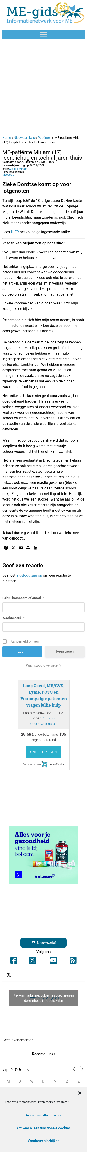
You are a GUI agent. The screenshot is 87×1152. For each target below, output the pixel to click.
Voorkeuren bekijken (43, 1141)
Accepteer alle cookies (43, 1115)
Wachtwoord (13, 618)
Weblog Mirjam (18, 169)
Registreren (65, 651)
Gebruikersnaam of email (23, 598)
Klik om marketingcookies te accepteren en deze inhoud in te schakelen (43, 998)
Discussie (8, 174)
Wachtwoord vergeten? (43, 665)
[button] (80, 1093)
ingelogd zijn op (29, 575)
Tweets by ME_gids (43, 998)
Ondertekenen (43, 752)
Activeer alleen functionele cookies (43, 1128)
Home (6, 137)
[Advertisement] (43, 87)
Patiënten (45, 137)
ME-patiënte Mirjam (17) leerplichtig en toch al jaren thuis (42, 155)
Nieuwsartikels (24, 137)
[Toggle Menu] (43, 34)
